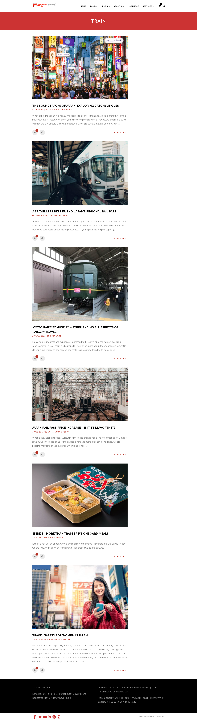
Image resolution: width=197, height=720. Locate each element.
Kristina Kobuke (65, 110)
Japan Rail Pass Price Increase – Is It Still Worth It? (73, 427)
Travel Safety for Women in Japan (60, 635)
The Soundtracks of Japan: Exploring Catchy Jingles (75, 105)
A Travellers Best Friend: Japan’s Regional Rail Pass (74, 211)
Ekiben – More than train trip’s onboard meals (70, 533)
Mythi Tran (60, 216)
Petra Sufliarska (60, 640)
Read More (121, 132)
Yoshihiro (55, 336)
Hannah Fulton (60, 432)
